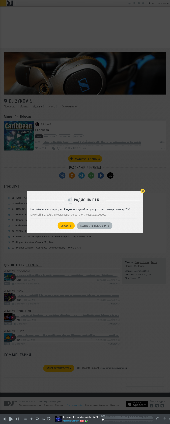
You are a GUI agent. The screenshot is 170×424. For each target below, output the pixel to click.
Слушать (66, 225)
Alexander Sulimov (71, 421)
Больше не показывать (94, 225)
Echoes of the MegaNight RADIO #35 (81, 417)
